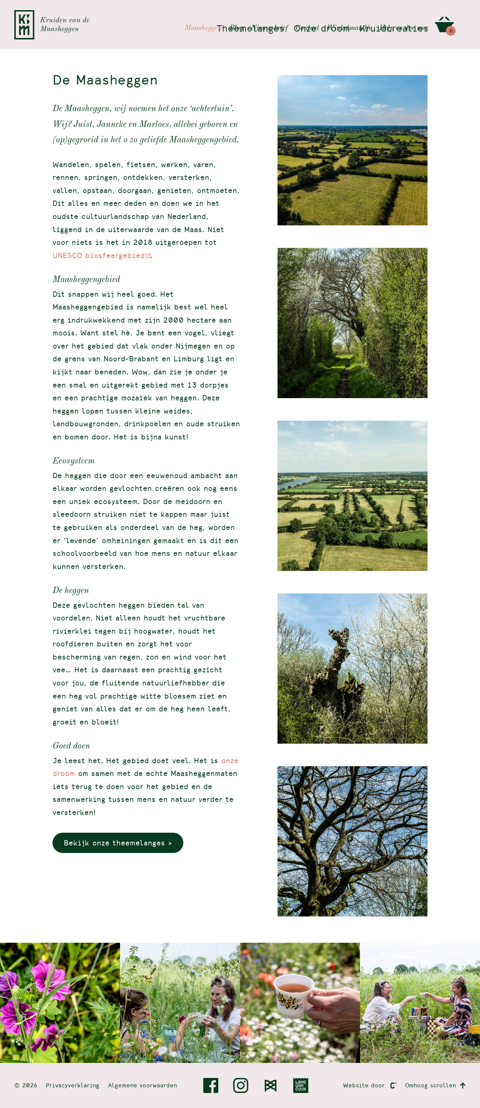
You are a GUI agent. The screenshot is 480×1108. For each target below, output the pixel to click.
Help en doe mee (403, 16)
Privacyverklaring (72, 1085)
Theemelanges (246, 29)
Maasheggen (203, 16)
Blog (236, 16)
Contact (307, 16)
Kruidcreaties (392, 29)
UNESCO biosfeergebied (98, 255)
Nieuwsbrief (269, 16)
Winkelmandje (349, 16)
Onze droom (319, 29)
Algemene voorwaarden (142, 1085)
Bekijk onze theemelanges (114, 842)
